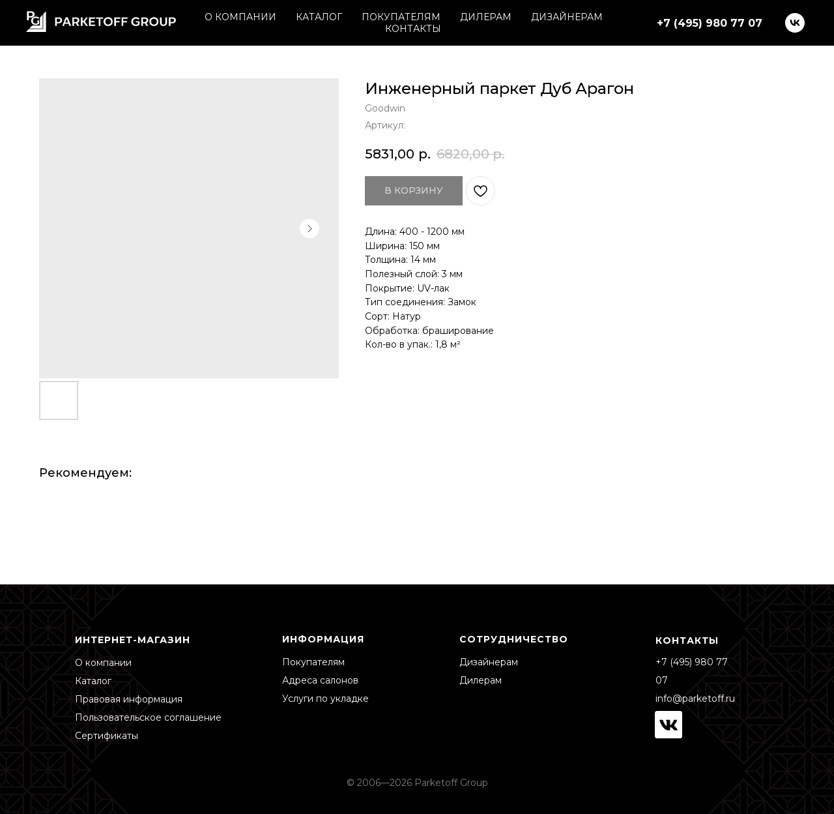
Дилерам (480, 680)
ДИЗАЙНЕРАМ (567, 17)
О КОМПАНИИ (240, 17)
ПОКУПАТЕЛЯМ (401, 17)
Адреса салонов (320, 680)
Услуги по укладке (325, 698)
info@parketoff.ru (695, 698)
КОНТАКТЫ (413, 29)
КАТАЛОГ (319, 17)
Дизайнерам (488, 662)
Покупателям (313, 662)
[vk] (795, 23)
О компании (103, 663)
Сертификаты (106, 736)
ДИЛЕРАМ (485, 17)
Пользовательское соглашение (148, 717)
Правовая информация (128, 699)
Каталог (93, 681)
